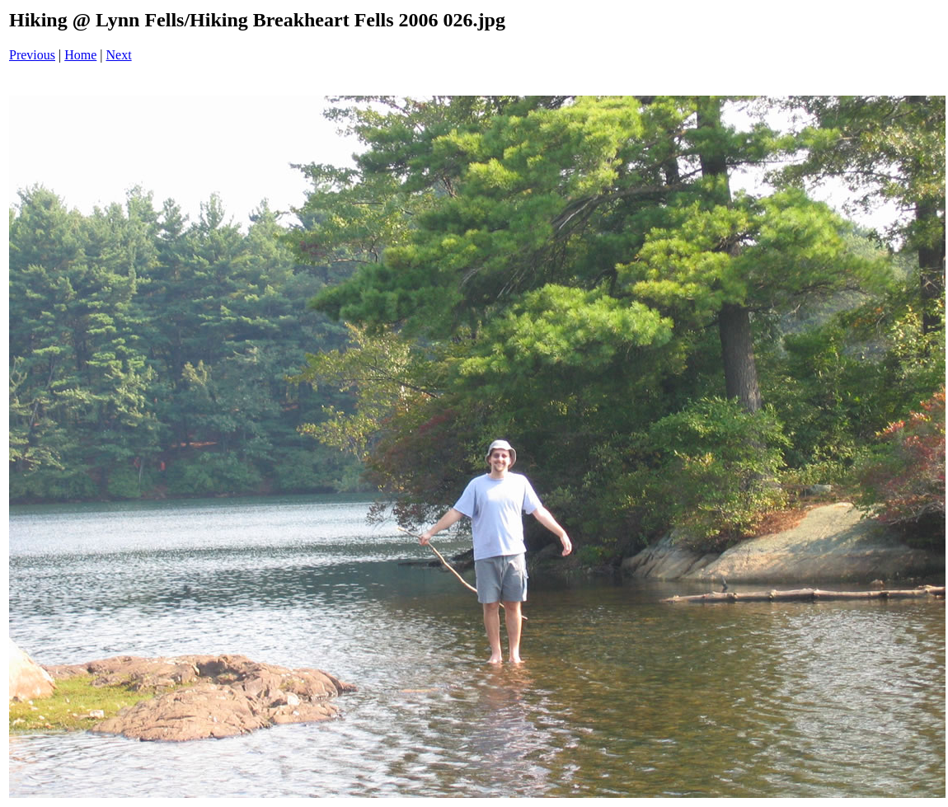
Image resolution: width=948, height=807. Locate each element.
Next (119, 55)
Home (80, 55)
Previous (32, 55)
